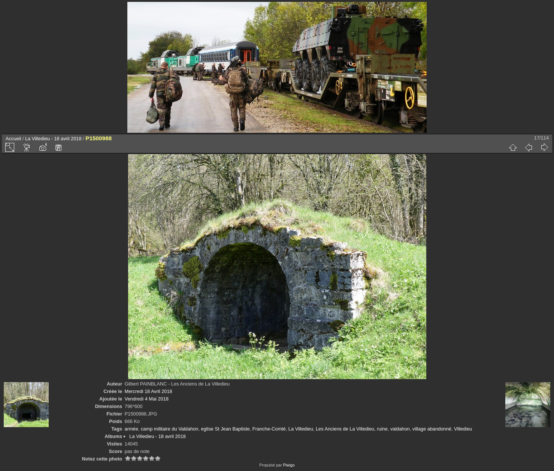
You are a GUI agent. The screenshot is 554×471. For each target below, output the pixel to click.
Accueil (13, 138)
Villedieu (463, 429)
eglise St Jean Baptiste (225, 429)
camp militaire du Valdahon (169, 429)
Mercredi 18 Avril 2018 (148, 391)
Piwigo (288, 465)
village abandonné (431, 429)
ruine (382, 429)
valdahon (400, 429)
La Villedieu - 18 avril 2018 (53, 138)
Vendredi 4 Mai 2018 (147, 399)
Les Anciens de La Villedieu (345, 429)
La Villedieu (300, 429)
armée (131, 429)
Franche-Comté (269, 429)
